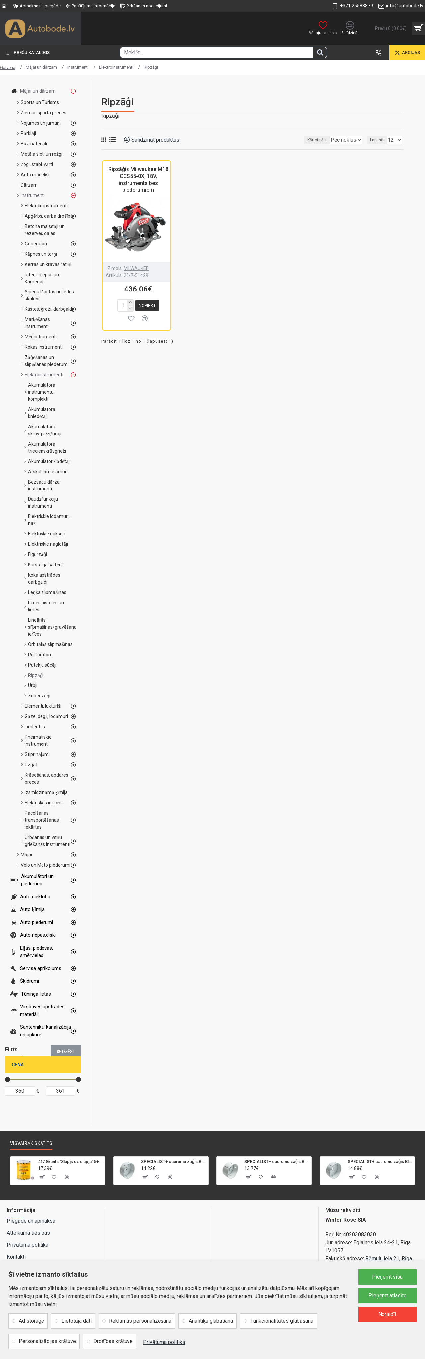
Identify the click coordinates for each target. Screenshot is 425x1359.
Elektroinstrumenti (116, 67)
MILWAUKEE (136, 268)
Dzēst (68, 1051)
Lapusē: (379, 140)
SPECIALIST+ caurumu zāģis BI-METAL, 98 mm (380, 1161)
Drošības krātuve (113, 1341)
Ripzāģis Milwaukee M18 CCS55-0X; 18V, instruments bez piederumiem (138, 179)
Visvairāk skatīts (31, 1143)
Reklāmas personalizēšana (140, 1321)
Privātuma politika (164, 1342)
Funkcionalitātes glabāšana (281, 1321)
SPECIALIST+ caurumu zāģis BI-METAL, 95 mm (173, 1161)
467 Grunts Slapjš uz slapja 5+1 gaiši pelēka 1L (70, 1161)
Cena (18, 1064)
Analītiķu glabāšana (211, 1321)
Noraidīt (387, 1314)
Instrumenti (78, 67)
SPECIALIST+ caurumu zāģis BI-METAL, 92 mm (276, 1161)
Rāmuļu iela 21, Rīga (388, 1258)
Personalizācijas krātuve (47, 1341)
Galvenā (7, 67)
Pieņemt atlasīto (387, 1295)
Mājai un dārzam (41, 67)
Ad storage (31, 1321)
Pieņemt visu (387, 1277)
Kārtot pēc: (308, 140)
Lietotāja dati (76, 1321)
